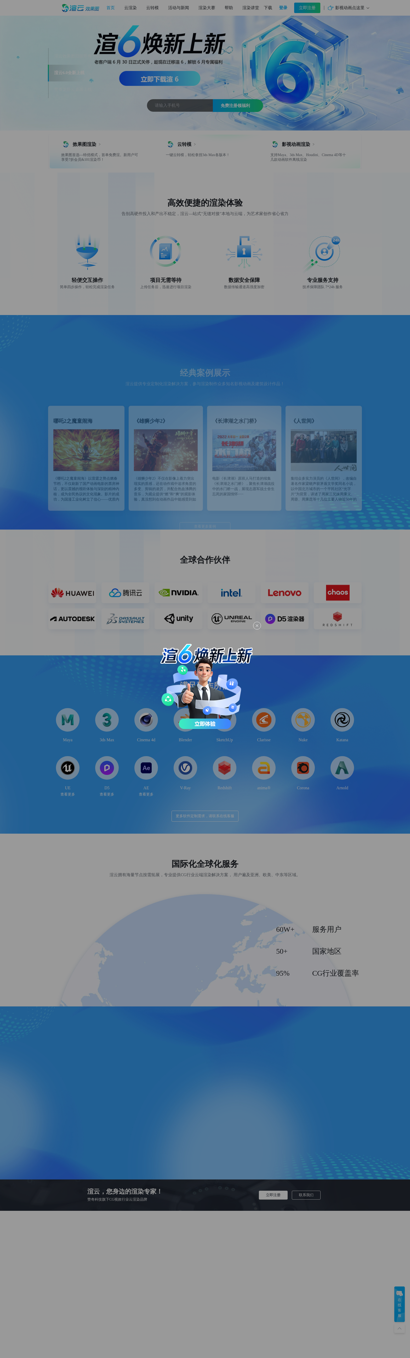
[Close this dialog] (257, 626)
